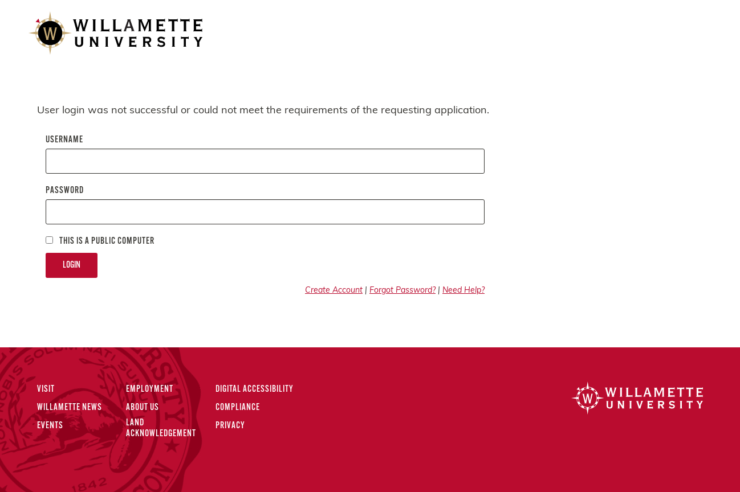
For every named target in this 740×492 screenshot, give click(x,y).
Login (71, 265)
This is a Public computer (100, 241)
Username (64, 140)
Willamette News (69, 407)
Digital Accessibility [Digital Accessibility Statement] (255, 389)
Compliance (238, 407)
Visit (46, 389)
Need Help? (463, 290)
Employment (149, 389)
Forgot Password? (402, 290)
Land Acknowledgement (161, 428)
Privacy (230, 425)
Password (65, 190)
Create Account (334, 290)
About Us (142, 407)
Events (50, 425)
